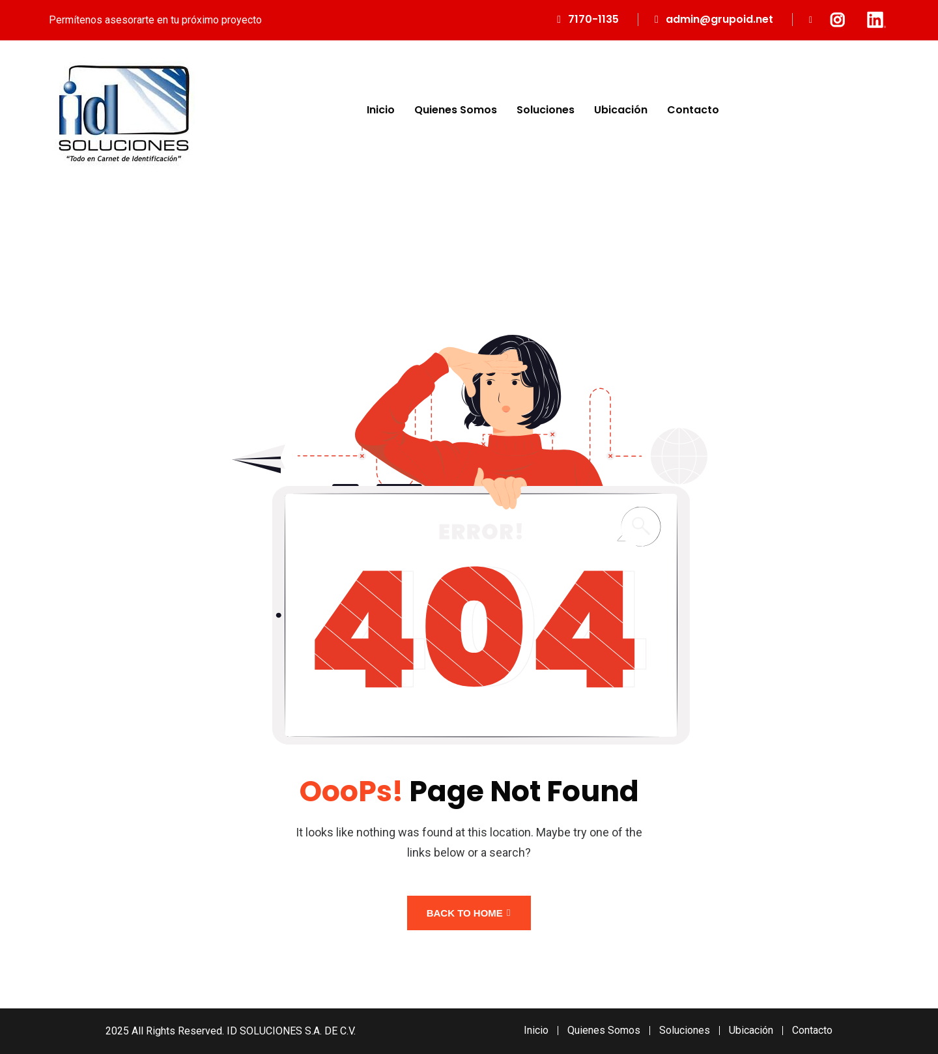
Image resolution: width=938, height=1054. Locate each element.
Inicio (381, 109)
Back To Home (469, 913)
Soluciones (546, 109)
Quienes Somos (455, 109)
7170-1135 (593, 19)
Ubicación (620, 109)
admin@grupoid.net (719, 19)
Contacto (693, 109)
